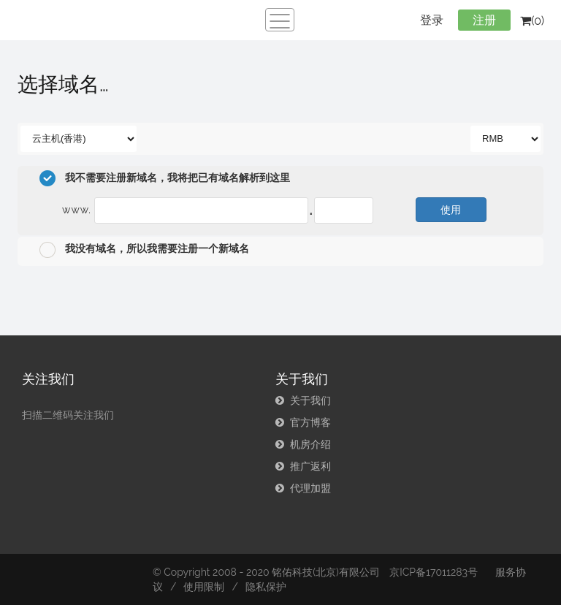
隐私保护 (265, 587)
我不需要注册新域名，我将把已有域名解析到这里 (164, 178)
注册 (484, 20)
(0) (532, 21)
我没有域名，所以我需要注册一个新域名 (144, 250)
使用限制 (203, 587)
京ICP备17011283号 (433, 572)
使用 (450, 210)
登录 (431, 20)
